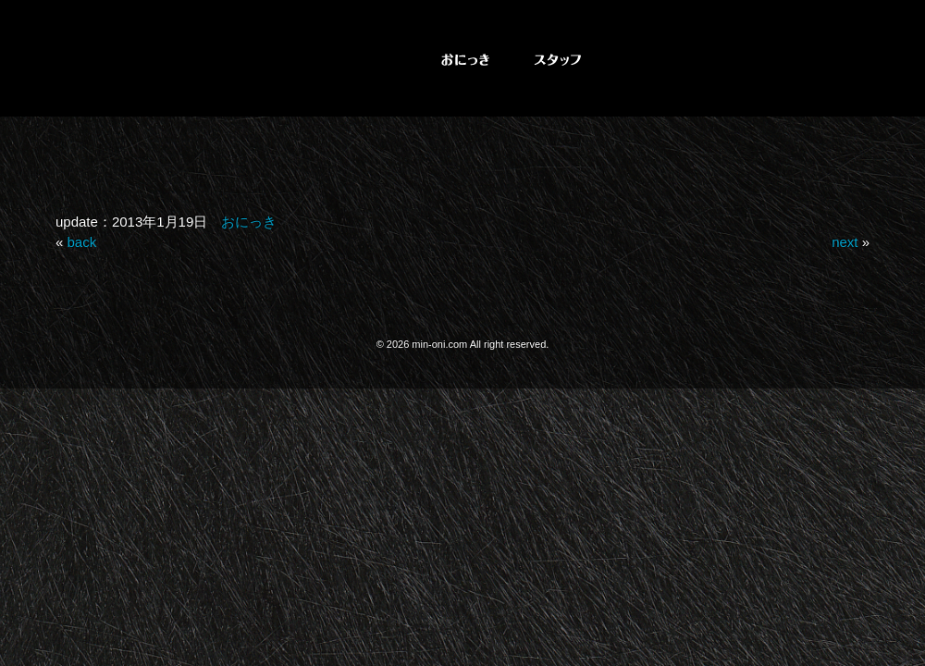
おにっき (249, 221)
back (82, 242)
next (844, 242)
